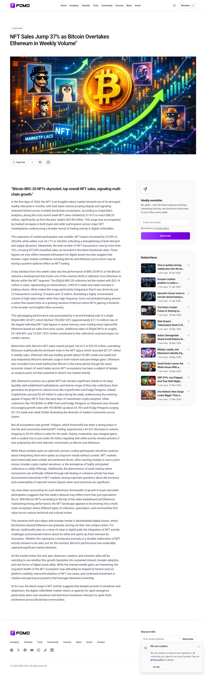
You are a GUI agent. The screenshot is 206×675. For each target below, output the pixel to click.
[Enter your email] (165, 222)
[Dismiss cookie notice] (199, 646)
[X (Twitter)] (18, 650)
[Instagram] (38, 650)
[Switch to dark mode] (174, 5)
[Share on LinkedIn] (48, 162)
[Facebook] (25, 650)
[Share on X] (32, 162)
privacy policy (162, 228)
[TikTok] (45, 650)
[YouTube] (31, 650)
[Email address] (160, 639)
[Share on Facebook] (40, 162)
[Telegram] (11, 650)
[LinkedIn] (52, 650)
